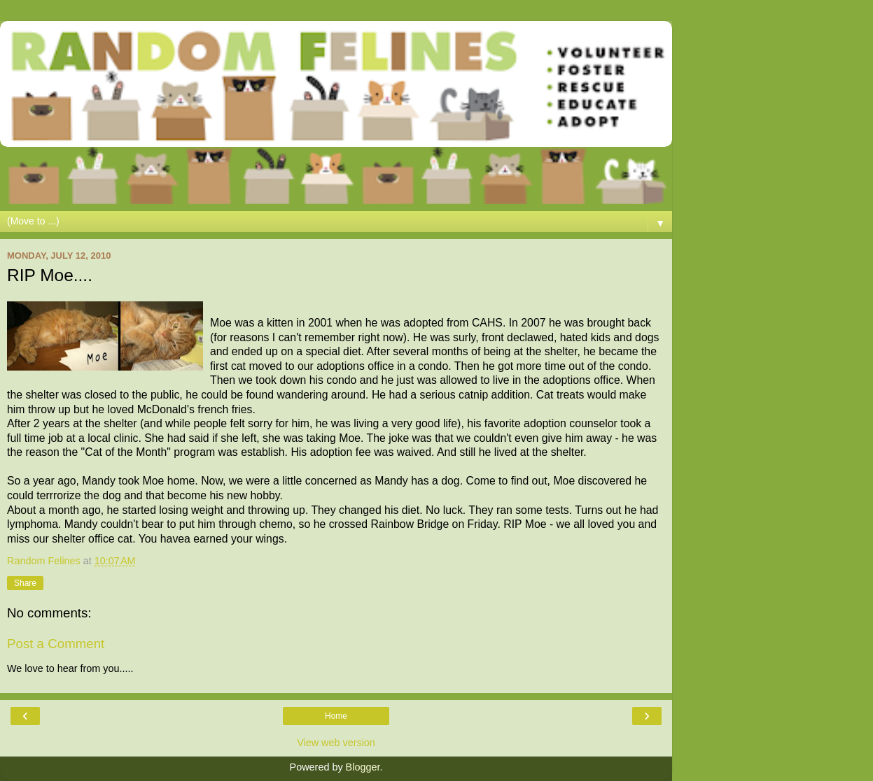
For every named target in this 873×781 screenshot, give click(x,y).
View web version (336, 742)
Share (25, 583)
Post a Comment (55, 643)
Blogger (363, 767)
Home (336, 716)
